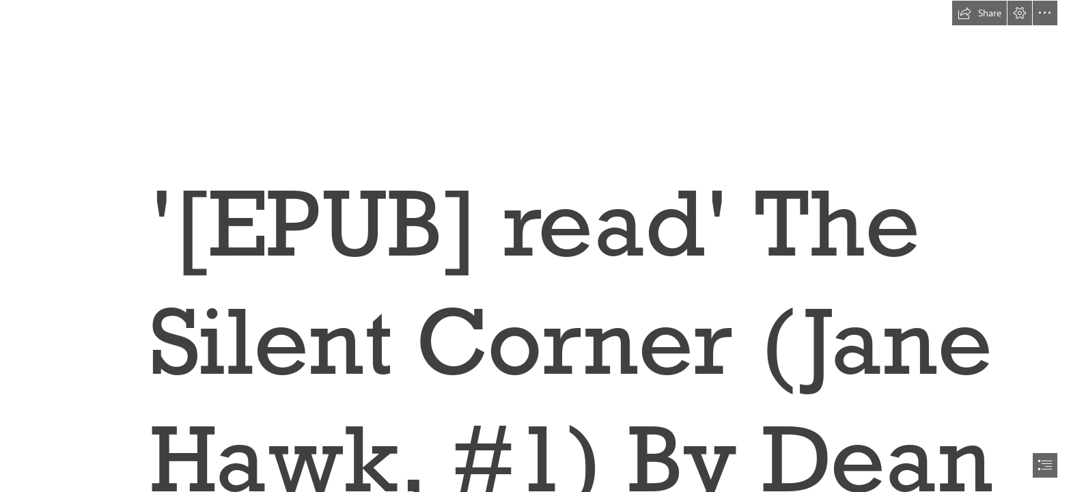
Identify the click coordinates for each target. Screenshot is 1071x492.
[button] (979, 13)
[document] (535, 246)
